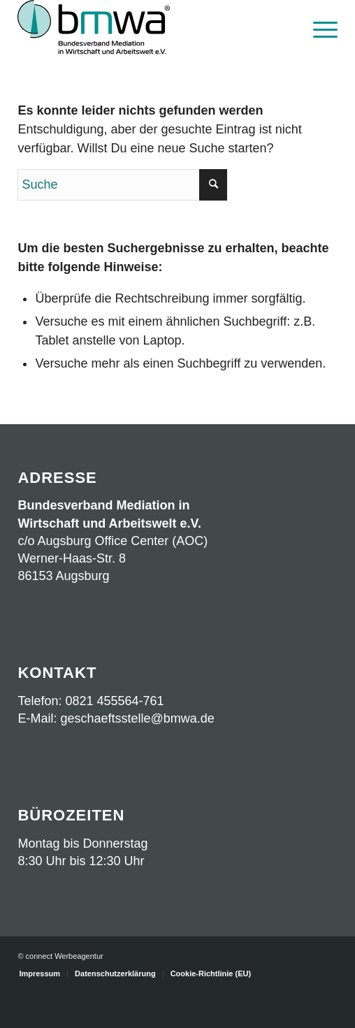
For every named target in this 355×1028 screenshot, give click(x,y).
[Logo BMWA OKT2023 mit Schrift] (145, 28)
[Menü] (318, 28)
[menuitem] (318, 28)
